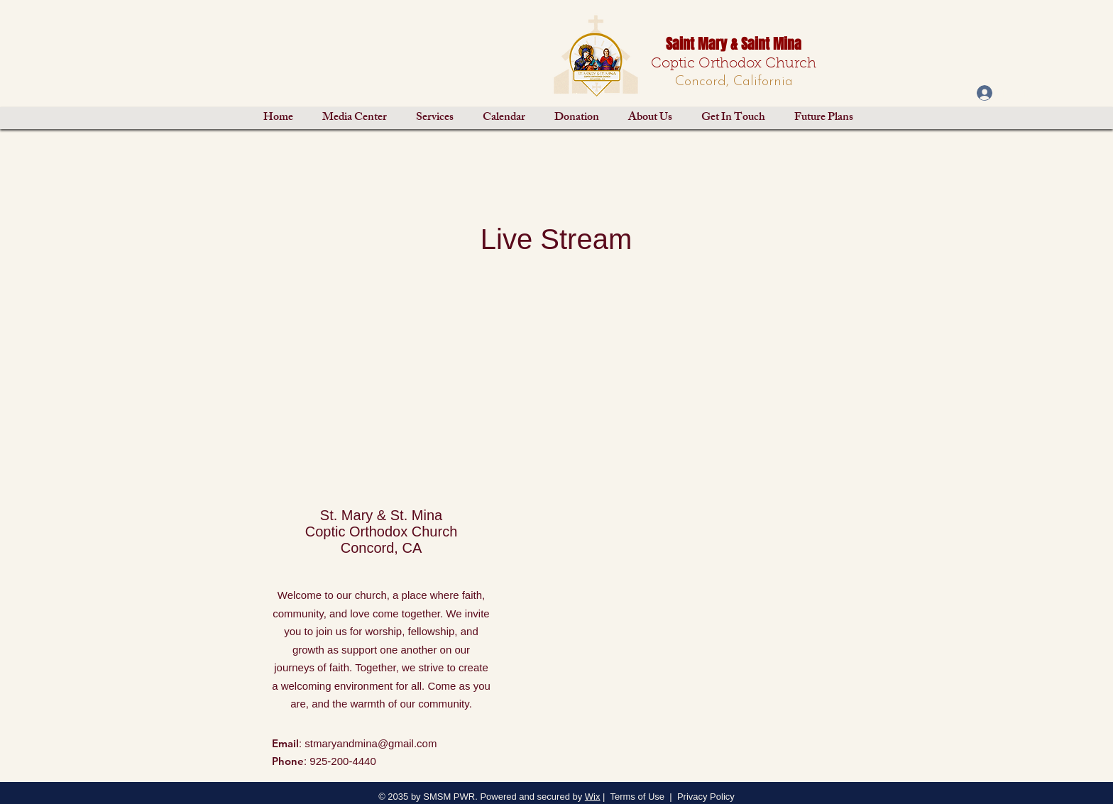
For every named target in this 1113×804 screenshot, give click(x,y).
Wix (593, 796)
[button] (354, 118)
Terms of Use (637, 796)
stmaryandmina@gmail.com (371, 743)
